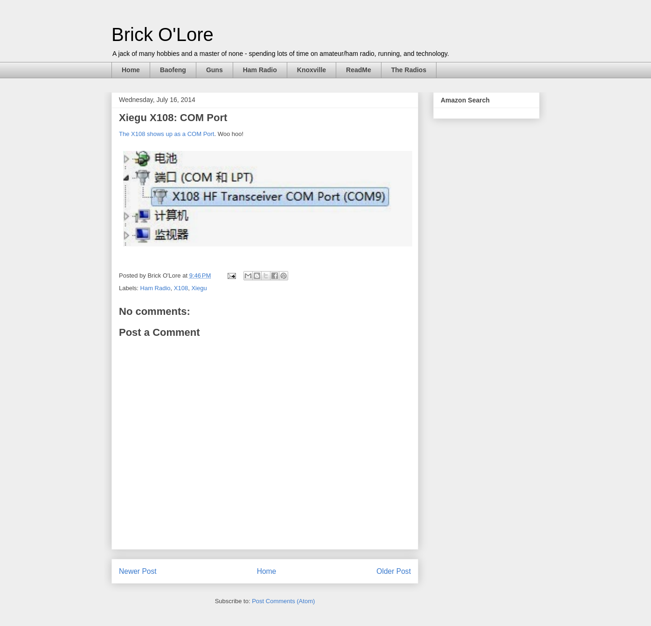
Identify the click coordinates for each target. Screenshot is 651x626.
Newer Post (138, 571)
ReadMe (358, 70)
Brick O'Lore (162, 34)
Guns (214, 70)
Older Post (393, 571)
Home (131, 70)
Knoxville (311, 70)
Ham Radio (260, 70)
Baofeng (173, 70)
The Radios (408, 70)
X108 (181, 288)
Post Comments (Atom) (283, 601)
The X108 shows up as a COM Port (166, 133)
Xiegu (199, 288)
